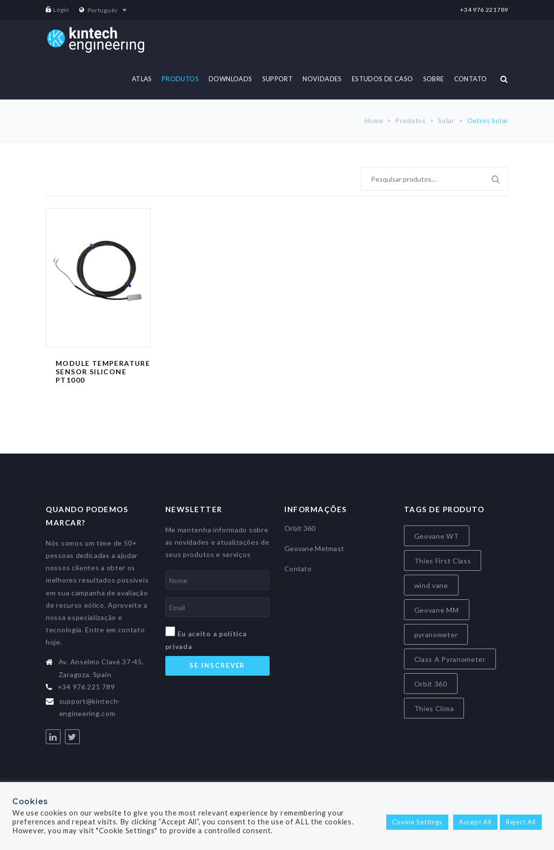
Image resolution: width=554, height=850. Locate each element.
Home (374, 121)
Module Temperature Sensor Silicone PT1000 (103, 371)
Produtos (411, 121)
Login (61, 9)
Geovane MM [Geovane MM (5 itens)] (436, 610)
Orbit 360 (300, 528)
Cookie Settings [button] (417, 822)
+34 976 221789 (484, 9)
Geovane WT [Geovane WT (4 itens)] (436, 536)
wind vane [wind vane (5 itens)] (431, 585)
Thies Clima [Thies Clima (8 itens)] (434, 708)
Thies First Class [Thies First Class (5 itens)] (442, 560)
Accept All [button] (475, 822)
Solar (446, 121)
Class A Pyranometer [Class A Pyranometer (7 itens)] (450, 659)
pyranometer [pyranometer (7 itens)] (436, 634)
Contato (297, 568)
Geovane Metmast (314, 548)
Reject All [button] (521, 822)
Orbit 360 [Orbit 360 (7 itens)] (430, 684)
